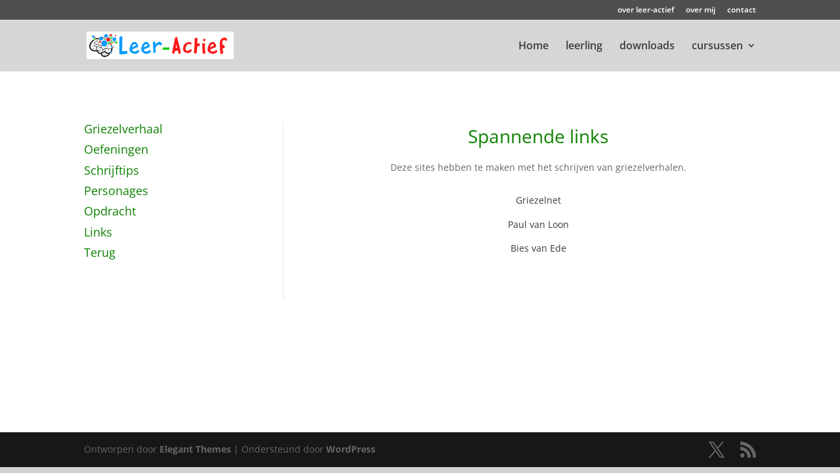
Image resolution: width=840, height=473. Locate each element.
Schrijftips (111, 170)
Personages (116, 190)
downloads (647, 47)
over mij (700, 10)
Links (98, 232)
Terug (100, 252)
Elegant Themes (195, 449)
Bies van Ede (538, 248)
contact (741, 10)
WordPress (350, 449)
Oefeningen (116, 149)
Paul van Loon (538, 224)
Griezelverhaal (123, 129)
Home (533, 47)
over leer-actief (646, 10)
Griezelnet (538, 200)
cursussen (717, 47)
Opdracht (110, 211)
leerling (584, 47)
